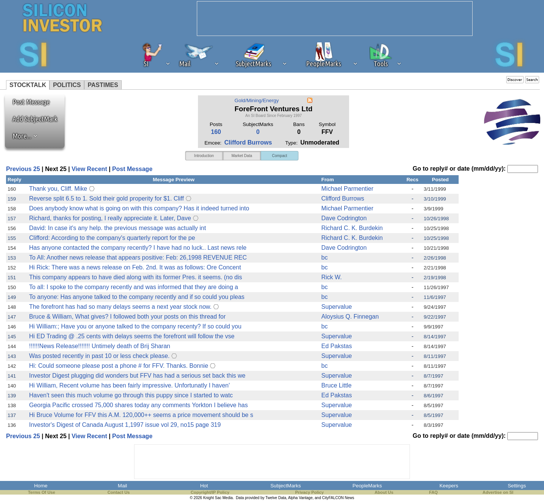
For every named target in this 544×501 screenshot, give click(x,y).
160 (216, 132)
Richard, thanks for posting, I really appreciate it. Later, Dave (110, 218)
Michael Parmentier (347, 188)
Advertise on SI (497, 492)
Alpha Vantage (300, 498)
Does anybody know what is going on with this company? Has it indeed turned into (139, 208)
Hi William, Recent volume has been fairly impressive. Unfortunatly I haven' (129, 385)
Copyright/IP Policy (210, 492)
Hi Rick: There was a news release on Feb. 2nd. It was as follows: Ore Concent (135, 267)
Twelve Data (276, 498)
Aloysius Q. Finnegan (350, 316)
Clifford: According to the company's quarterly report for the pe (112, 238)
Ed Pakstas (336, 346)
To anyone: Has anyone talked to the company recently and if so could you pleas (136, 297)
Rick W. (331, 277)
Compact (279, 156)
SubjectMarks (285, 486)
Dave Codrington (344, 218)
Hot (204, 486)
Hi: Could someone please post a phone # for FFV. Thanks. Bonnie (118, 366)
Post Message (27, 102)
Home (41, 486)
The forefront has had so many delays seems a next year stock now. (120, 306)
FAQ (433, 492)
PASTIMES (103, 85)
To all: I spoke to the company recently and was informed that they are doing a (133, 287)
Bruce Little (336, 385)
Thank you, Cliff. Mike (58, 188)
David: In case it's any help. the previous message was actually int (117, 228)
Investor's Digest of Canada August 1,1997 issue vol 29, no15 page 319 (125, 425)
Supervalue (336, 306)
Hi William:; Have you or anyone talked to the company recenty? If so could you (135, 326)
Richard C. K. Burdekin (352, 228)
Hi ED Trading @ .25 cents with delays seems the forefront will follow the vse (132, 336)
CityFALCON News (338, 498)
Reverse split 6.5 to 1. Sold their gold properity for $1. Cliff (106, 198)
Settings (517, 486)
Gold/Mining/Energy (257, 100)
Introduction (204, 156)
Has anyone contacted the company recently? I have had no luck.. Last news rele (137, 247)
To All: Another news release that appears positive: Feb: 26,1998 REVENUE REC (138, 257)
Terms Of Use (41, 492)
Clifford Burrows (248, 142)
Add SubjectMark (34, 119)
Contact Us (118, 492)
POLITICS (67, 85)
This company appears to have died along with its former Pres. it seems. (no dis (135, 277)
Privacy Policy (309, 492)
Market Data (242, 156)
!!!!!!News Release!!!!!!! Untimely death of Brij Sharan (99, 346)
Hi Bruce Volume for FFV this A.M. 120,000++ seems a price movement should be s (141, 415)
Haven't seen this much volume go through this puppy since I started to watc (131, 395)
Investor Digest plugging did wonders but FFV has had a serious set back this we (137, 375)
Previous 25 (23, 169)
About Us (383, 492)
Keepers (448, 486)
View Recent (89, 169)
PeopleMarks (367, 486)
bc (324, 257)
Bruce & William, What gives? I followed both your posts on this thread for (127, 316)
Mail (122, 486)
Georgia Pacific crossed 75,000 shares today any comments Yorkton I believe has (138, 405)
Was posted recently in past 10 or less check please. (99, 356)
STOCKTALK (27, 85)
